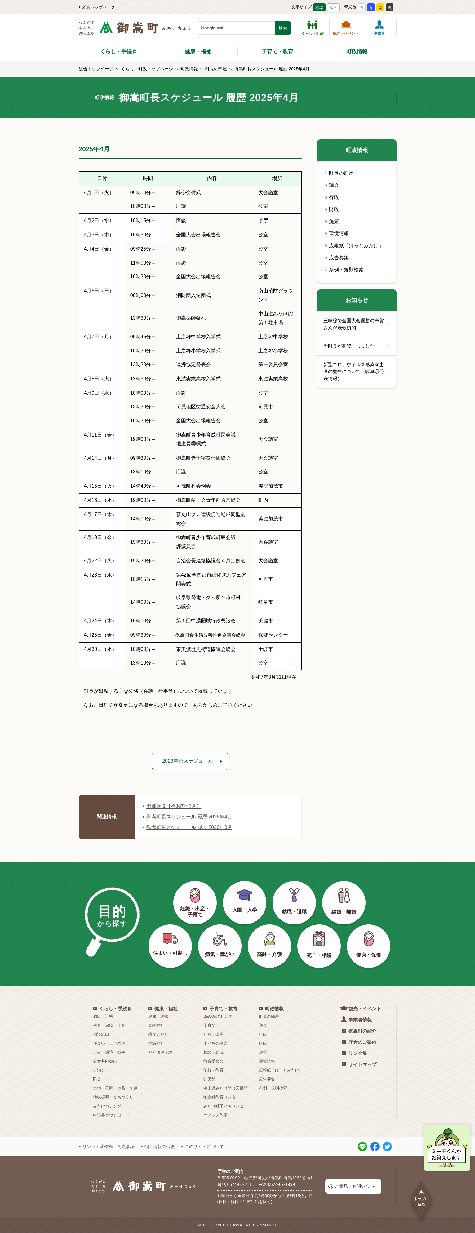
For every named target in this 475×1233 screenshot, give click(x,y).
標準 (319, 7)
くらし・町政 (312, 27)
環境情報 (337, 233)
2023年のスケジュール (187, 761)
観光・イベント (346, 27)
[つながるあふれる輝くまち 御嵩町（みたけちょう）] (135, 31)
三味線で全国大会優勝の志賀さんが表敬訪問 (357, 324)
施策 (332, 221)
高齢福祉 (156, 1025)
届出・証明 (103, 1016)
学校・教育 (213, 1070)
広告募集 (337, 257)
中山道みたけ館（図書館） (227, 1088)
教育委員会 (213, 1061)
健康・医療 (158, 1016)
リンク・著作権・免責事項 (107, 1146)
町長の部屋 (216, 68)
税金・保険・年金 (109, 1025)
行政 (332, 197)
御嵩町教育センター (221, 1097)
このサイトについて (202, 1146)
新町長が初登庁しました (357, 346)
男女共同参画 (105, 1061)
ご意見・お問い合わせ (353, 1186)
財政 (332, 209)
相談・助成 (213, 1052)
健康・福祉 (198, 52)
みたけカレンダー (109, 1106)
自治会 (99, 1070)
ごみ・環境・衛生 (109, 1052)
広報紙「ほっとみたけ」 (354, 245)
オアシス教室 (215, 1115)
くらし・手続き (118, 52)
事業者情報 (357, 1019)
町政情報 (356, 52)
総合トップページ (97, 7)
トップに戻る (421, 1198)
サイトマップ (359, 1064)
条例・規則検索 (344, 269)
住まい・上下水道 (109, 1043)
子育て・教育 (277, 52)
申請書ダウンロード (111, 1115)
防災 (97, 1079)
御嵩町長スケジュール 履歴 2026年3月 (187, 827)
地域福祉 (156, 1043)
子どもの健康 (215, 1043)
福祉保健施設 (160, 1052)
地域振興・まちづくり (113, 1097)
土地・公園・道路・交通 (115, 1088)
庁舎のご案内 (359, 1042)
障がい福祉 (158, 1034)
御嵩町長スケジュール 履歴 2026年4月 (187, 816)
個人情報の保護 (158, 1146)
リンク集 (354, 1053)
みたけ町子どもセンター (225, 1106)
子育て (209, 1025)
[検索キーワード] (236, 28)
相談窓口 (101, 1034)
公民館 (209, 1079)
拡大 (333, 7)
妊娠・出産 (213, 1034)
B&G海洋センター (219, 1016)
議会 (332, 185)
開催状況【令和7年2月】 (172, 806)
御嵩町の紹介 (359, 1030)
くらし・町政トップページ (147, 68)
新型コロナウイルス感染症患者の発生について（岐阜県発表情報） (357, 371)
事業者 (379, 27)
